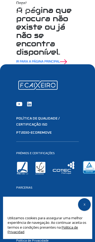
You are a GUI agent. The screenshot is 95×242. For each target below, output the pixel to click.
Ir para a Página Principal (41, 61)
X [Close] (84, 204)
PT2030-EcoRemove (34, 132)
